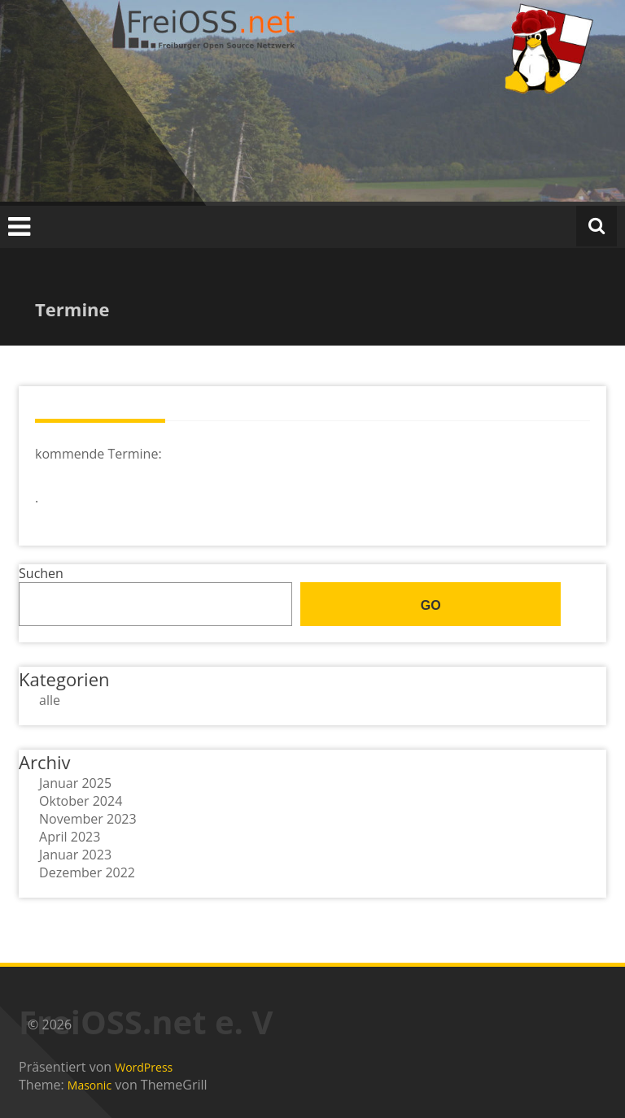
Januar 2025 (75, 783)
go (431, 605)
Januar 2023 (75, 855)
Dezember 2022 (87, 872)
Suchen (41, 573)
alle (49, 700)
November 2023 (88, 819)
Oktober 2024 (80, 801)
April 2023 (69, 837)
